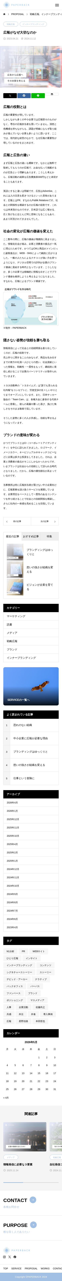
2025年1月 (12, 860)
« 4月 (6, 1097)
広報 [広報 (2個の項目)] (9, 1021)
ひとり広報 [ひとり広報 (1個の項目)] (12, 958)
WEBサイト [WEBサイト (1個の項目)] (39, 951)
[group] (31, 686)
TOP (5, 1268)
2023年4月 (12, 927)
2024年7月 (12, 910)
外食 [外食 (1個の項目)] (33, 1014)
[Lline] (38, 95)
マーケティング (16, 616)
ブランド (12, 649)
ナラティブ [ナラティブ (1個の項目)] (41, 979)
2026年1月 (12, 811)
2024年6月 (12, 919)
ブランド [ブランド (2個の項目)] (32, 993)
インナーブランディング (33, 24)
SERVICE (16, 1268)
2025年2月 (12, 852)
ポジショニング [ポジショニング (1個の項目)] (15, 1000)
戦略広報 (11, 24)
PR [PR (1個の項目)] (23, 951)
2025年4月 (12, 844)
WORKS (45, 1268)
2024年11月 (13, 877)
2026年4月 (12, 802)
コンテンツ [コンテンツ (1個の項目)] (45, 965)
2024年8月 (12, 902)
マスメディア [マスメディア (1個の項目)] (37, 1000)
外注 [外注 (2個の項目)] (21, 1014)
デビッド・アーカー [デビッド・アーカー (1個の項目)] (17, 979)
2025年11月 (13, 827)
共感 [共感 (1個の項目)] (9, 1014)
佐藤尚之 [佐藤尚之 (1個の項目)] (40, 1007)
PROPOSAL (31, 1268)
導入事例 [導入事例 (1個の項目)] (48, 1014)
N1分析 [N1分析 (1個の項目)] (10, 951)
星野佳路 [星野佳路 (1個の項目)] (23, 1021)
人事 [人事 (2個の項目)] (9, 1007)
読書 (9, 624)
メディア (12, 632)
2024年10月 (13, 885)
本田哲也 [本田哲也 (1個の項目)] (40, 1021)
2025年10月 (13, 836)
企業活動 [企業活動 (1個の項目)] (23, 1007)
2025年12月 (13, 819)
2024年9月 (12, 894)
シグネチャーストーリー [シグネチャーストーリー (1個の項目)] (19, 972)
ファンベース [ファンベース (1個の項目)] (14, 993)
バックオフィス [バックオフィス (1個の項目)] (15, 986)
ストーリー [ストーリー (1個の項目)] (45, 972)
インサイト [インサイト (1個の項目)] (31, 958)
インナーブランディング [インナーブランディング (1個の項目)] (19, 965)
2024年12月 (13, 869)
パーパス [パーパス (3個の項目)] (35, 986)
